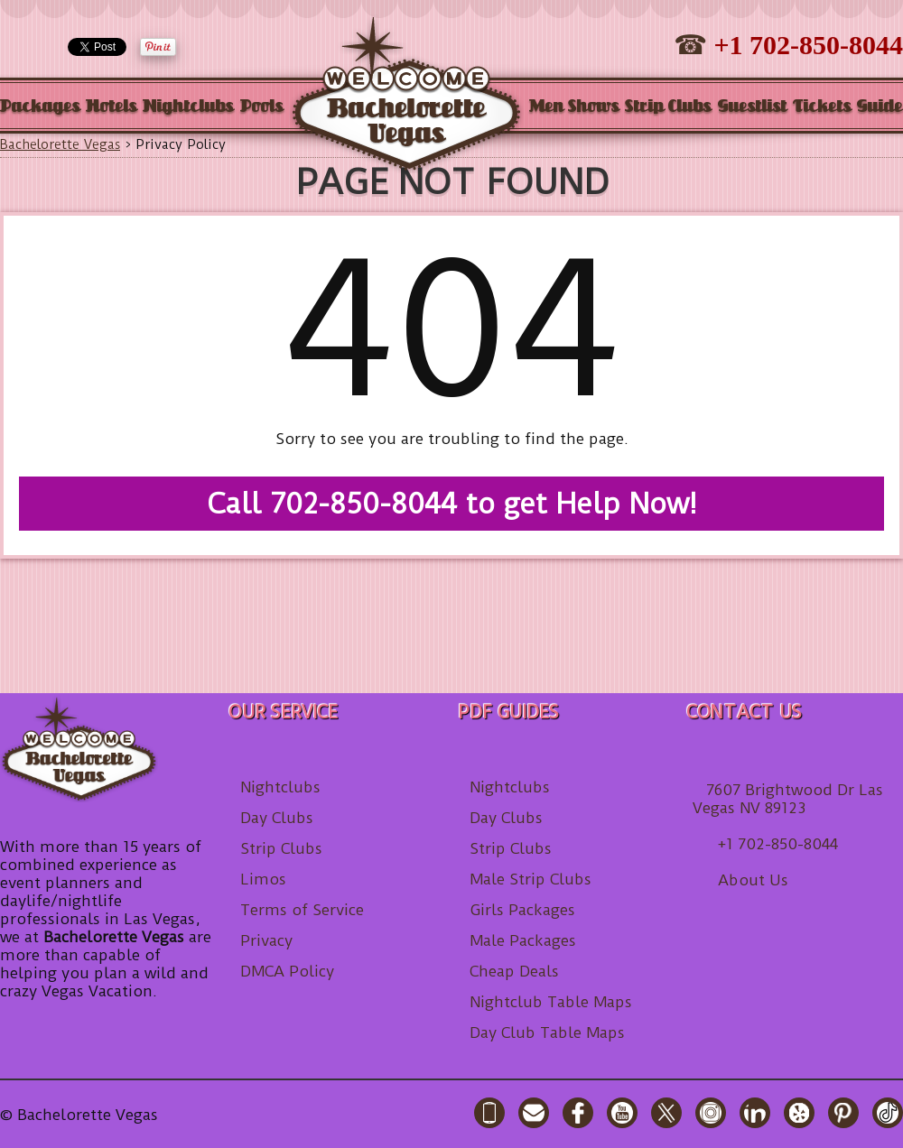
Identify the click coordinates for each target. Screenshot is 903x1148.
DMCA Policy (287, 971)
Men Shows (574, 107)
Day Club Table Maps (547, 1032)
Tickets (822, 107)
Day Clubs (276, 818)
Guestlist (752, 107)
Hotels (111, 107)
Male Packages (523, 940)
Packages (40, 107)
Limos (263, 879)
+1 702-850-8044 (808, 45)
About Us (753, 880)
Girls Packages (522, 910)
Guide (880, 107)
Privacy (266, 940)
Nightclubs (188, 107)
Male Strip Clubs (530, 879)
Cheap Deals (514, 971)
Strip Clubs (668, 107)
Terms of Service (302, 910)
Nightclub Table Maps (551, 1002)
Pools (262, 107)
